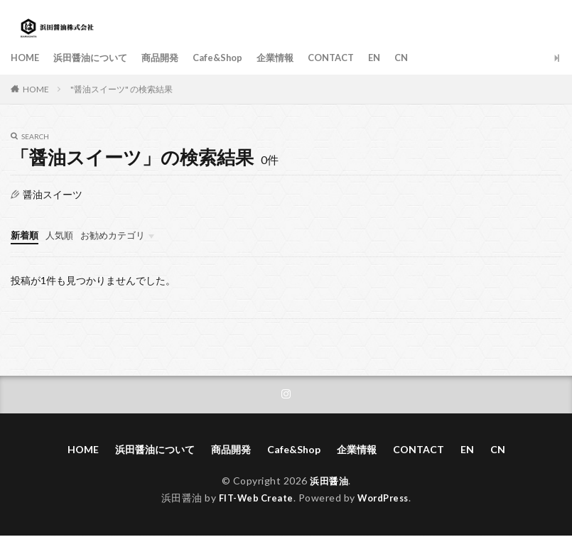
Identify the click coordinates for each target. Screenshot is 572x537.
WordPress (387, 499)
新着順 (26, 235)
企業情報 (291, 58)
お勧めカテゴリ (119, 235)
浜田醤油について (96, 58)
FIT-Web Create (252, 499)
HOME (26, 58)
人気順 (62, 235)
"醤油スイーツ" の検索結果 (121, 89)
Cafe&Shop (230, 58)
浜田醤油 (329, 482)
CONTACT (351, 58)
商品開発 (170, 58)
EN (397, 58)
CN (426, 58)
